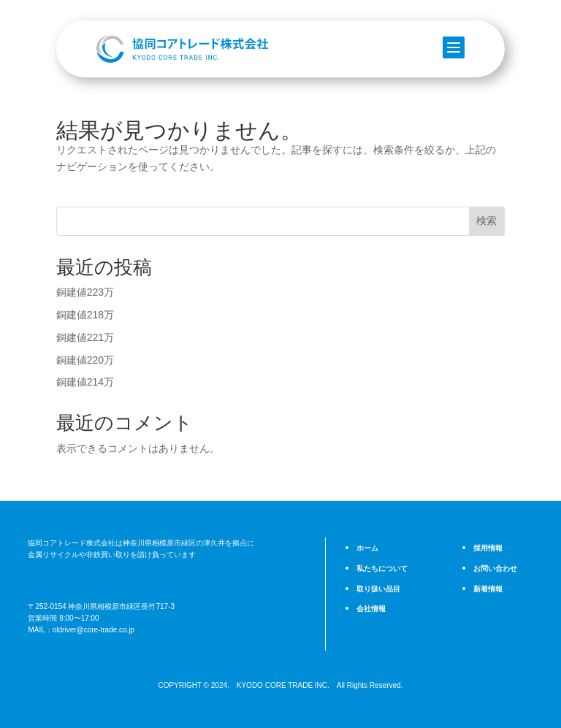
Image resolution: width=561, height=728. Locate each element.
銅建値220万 (85, 360)
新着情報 (486, 588)
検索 (486, 220)
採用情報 (486, 548)
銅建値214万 (85, 382)
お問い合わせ (493, 568)
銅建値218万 (85, 315)
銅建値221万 (85, 337)
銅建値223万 (85, 292)
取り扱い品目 (376, 588)
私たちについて (379, 568)
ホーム (366, 548)
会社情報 (369, 608)
